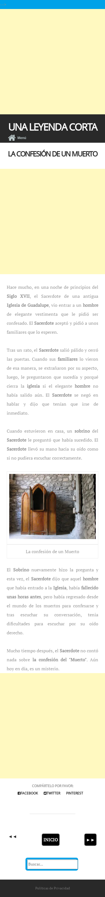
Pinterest (74, 793)
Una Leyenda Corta (52, 126)
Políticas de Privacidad (52, 888)
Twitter (52, 793)
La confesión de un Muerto (52, 153)
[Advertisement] (52, 61)
